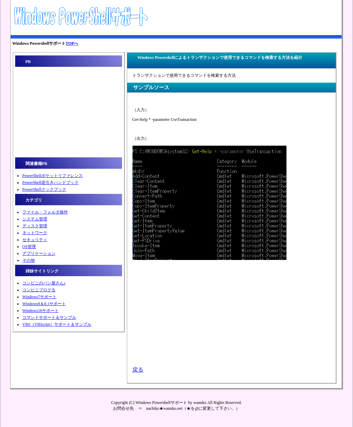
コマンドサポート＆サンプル (49, 317)
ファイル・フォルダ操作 (45, 212)
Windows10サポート (40, 310)
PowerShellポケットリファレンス (52, 175)
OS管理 (29, 246)
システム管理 (34, 219)
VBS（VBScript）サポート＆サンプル (57, 324)
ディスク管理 (34, 225)
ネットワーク (34, 232)
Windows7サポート (39, 296)
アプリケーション (39, 253)
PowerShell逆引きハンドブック (50, 182)
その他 (28, 260)
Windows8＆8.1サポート (44, 303)
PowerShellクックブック (44, 189)
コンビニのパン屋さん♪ (44, 283)
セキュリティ (34, 239)
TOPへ (71, 43)
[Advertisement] (230, 17)
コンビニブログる (39, 290)
